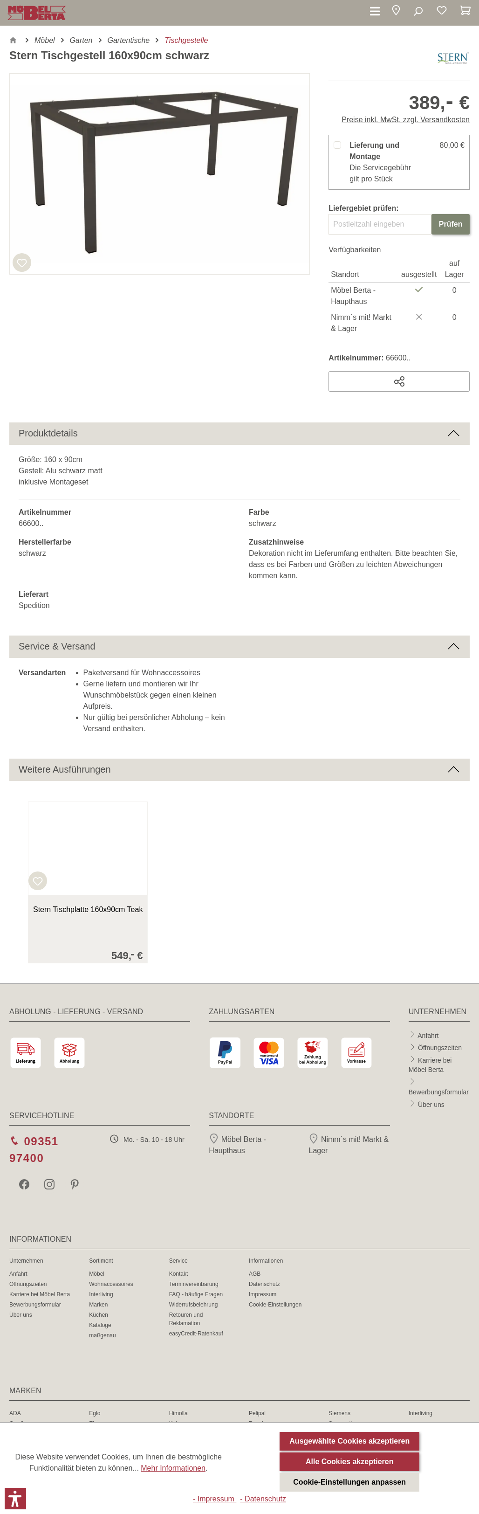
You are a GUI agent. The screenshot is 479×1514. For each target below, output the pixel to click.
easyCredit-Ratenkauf (196, 1333)
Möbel (96, 1274)
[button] (396, 12)
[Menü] (374, 11)
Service (178, 1261)
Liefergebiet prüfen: (363, 208)
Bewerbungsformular (439, 1092)
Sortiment (101, 1261)
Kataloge (100, 1325)
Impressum (262, 1294)
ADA (15, 1413)
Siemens (339, 1413)
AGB (254, 1274)
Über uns (431, 1104)
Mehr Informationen (173, 1468)
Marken (98, 1304)
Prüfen (451, 224)
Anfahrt (427, 1035)
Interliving (101, 1294)
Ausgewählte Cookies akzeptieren (349, 1441)
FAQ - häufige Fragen (196, 1294)
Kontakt (178, 1274)
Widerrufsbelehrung (193, 1304)
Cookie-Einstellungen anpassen (349, 1482)
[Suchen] (418, 11)
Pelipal (257, 1413)
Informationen (266, 1261)
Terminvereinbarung (194, 1284)
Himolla (178, 1413)
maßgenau (102, 1335)
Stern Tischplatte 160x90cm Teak (88, 909)
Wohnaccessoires (111, 1284)
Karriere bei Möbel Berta (39, 1294)
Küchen (98, 1315)
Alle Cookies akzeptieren (350, 1462)
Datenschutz (264, 1284)
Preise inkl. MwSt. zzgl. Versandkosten (406, 120)
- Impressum (214, 1499)
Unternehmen (26, 1261)
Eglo (94, 1413)
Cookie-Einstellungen (275, 1304)
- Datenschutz (263, 1499)
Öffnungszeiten (440, 1047)
